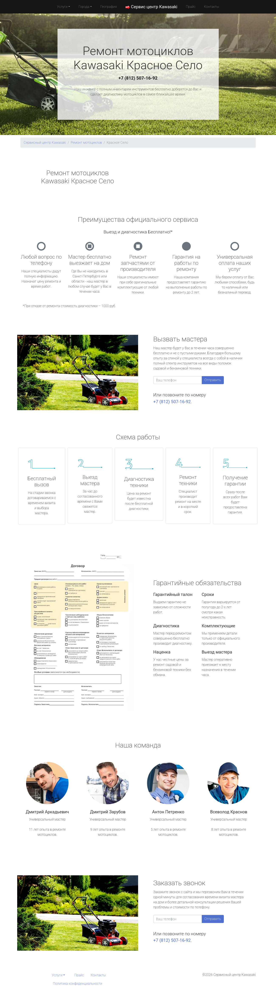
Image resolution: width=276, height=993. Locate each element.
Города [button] (83, 7)
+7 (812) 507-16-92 (138, 78)
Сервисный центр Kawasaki (45, 143)
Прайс (191, 7)
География (108, 7)
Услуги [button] (62, 7)
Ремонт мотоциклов (86, 143)
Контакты (211, 7)
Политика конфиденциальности (77, 984)
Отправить (213, 380)
